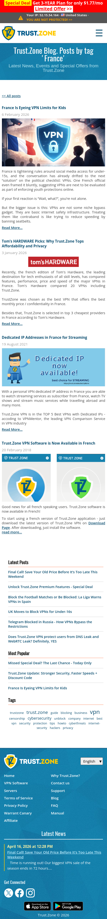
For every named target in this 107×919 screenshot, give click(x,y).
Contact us (60, 783)
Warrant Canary (18, 813)
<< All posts (11, 96)
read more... (12, 227)
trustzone (17, 713)
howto (62, 723)
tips (52, 723)
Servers (10, 790)
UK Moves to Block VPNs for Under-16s (40, 611)
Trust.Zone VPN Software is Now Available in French (48, 443)
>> (53, 9)
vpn (95, 712)
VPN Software (16, 783)
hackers (55, 728)
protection (40, 723)
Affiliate (11, 820)
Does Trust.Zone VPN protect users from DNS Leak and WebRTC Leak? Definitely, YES (53, 638)
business (80, 713)
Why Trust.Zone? (65, 775)
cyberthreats (77, 723)
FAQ (54, 805)
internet (88, 719)
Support (58, 790)
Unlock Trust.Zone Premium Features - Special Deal (50, 586)
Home (9, 775)
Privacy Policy (16, 805)
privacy (68, 728)
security (24, 723)
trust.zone (37, 712)
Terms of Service (18, 798)
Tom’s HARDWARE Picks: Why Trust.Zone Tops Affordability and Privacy (43, 243)
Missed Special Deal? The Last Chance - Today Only (49, 663)
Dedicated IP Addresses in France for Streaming (44, 337)
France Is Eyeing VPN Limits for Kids (34, 107)
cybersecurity (39, 718)
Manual (57, 813)
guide (54, 713)
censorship (17, 718)
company (74, 719)
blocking (66, 713)
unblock (60, 718)
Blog (55, 798)
